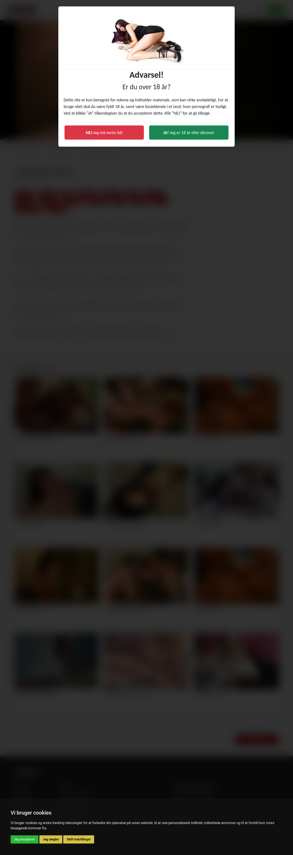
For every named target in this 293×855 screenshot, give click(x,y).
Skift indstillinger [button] (79, 839)
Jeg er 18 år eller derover (188, 132)
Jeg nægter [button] (51, 839)
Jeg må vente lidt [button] (104, 132)
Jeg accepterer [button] (24, 839)
